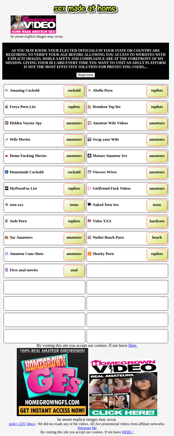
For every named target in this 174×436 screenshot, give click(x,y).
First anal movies (34, 271)
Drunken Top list (117, 107)
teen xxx (34, 205)
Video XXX (117, 222)
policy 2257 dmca (22, 424)
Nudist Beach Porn (117, 238)
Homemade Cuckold (34, 173)
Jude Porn (34, 222)
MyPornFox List (34, 189)
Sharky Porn (117, 254)
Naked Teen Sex (117, 205)
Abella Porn (117, 91)
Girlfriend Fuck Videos (117, 189)
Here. (132, 345)
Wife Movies (34, 140)
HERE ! (127, 432)
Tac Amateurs (34, 238)
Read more (85, 75)
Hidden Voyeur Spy (34, 124)
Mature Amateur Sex (117, 156)
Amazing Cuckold (34, 91)
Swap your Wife (117, 140)
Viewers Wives (117, 173)
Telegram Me (87, 428)
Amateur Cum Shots (34, 254)
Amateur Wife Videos (117, 124)
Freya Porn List (34, 107)
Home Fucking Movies (34, 156)
